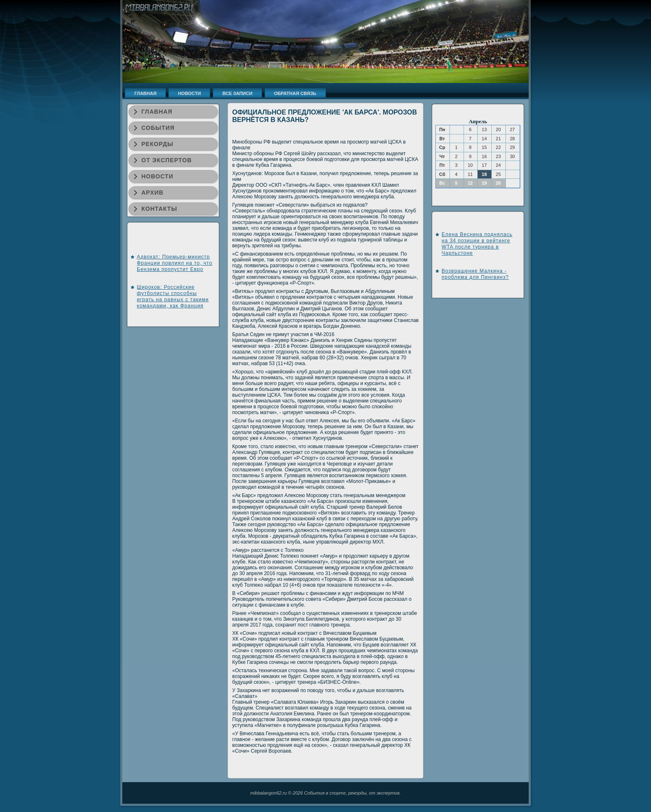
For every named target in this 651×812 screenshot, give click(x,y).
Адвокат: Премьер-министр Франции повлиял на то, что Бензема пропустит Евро (174, 263)
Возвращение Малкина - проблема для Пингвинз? (475, 274)
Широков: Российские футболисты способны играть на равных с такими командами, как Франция (173, 296)
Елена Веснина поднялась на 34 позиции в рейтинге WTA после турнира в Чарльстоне (477, 244)
